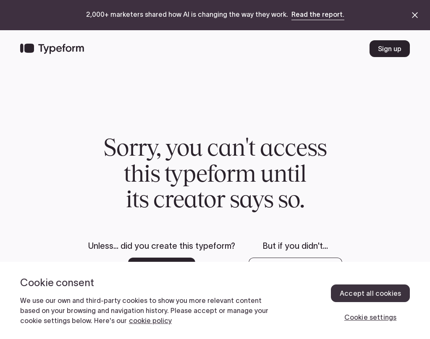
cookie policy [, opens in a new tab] (150, 320)
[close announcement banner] (415, 15)
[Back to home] (52, 49)
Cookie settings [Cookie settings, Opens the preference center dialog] (370, 317)
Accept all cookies (370, 293)
